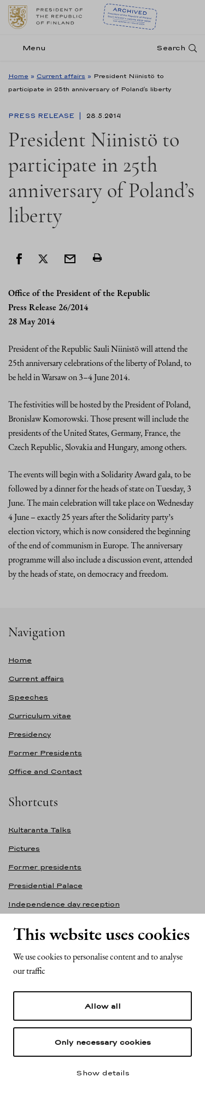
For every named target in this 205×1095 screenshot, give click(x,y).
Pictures (24, 848)
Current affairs (61, 76)
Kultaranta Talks (39, 829)
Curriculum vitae (39, 715)
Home (18, 76)
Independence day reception (64, 904)
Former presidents (44, 867)
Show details (103, 1073)
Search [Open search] (170, 48)
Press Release (42, 115)
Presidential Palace (45, 885)
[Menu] (30, 48)
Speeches (28, 697)
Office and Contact (45, 771)
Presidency (29, 734)
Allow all (103, 1006)
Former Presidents (45, 752)
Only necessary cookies (102, 1042)
